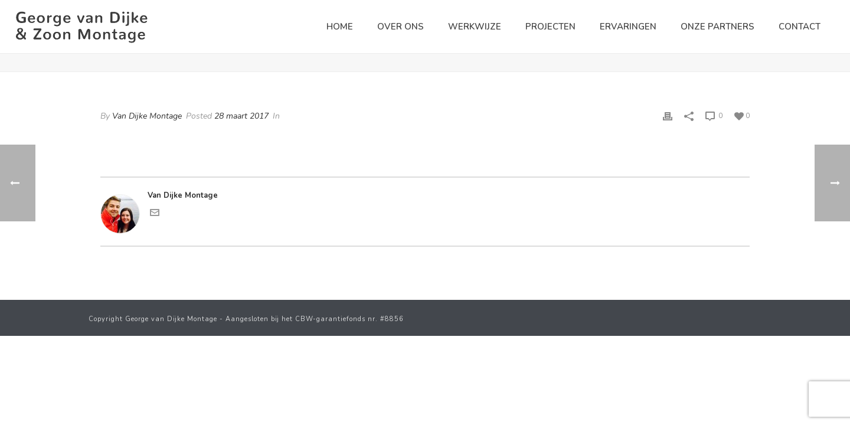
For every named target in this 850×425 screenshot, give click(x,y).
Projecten (550, 26)
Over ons (400, 26)
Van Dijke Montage (147, 116)
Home (339, 26)
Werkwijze (474, 26)
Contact (799, 26)
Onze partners (717, 26)
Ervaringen (628, 26)
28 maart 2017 (241, 116)
